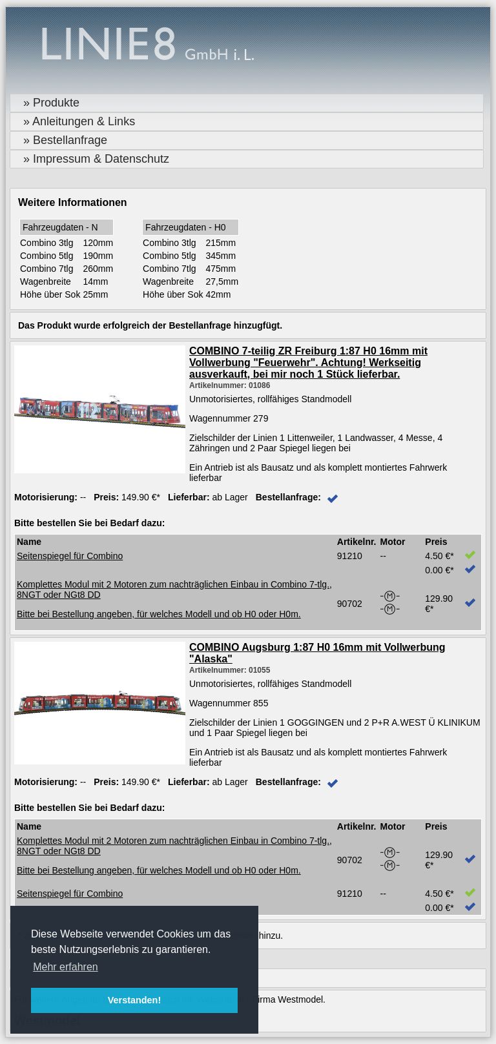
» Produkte (51, 102)
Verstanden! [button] (134, 1000)
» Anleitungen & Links (79, 121)
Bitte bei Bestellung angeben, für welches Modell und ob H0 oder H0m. (159, 614)
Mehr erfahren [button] (65, 966)
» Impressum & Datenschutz (96, 158)
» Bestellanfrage (65, 140)
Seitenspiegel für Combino (70, 556)
